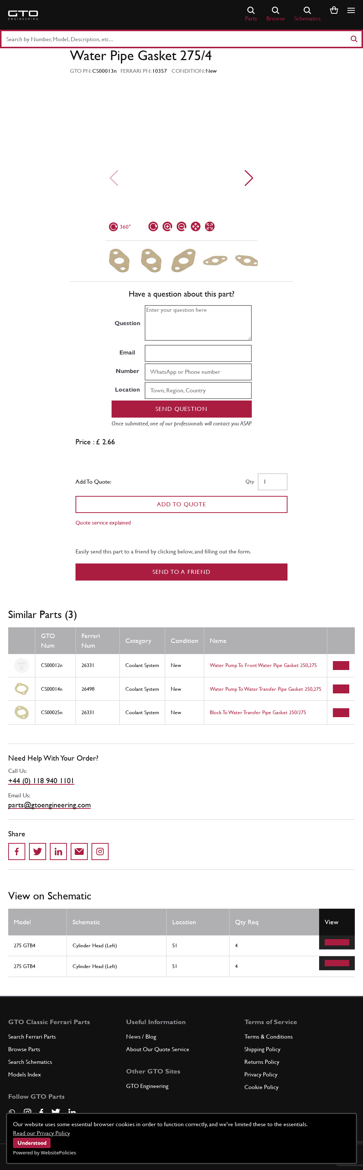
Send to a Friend (181, 571)
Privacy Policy (260, 1074)
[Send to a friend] (79, 851)
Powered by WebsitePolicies (44, 1152)
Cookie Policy (261, 1087)
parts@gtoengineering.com (49, 804)
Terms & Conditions (268, 1036)
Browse (275, 14)
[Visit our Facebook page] (41, 1112)
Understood (31, 1143)
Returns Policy (261, 1061)
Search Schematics (30, 1061)
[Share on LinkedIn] (58, 851)
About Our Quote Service (157, 1049)
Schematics (307, 14)
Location (127, 389)
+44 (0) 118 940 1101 (41, 780)
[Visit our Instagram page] (27, 1112)
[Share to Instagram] (100, 851)
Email (127, 352)
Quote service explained (103, 522)
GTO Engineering (147, 1085)
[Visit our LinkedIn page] (72, 1112)
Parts (251, 14)
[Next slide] (249, 178)
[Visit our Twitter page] (56, 1112)
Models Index (24, 1074)
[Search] (353, 39)
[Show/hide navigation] (351, 10)
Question (127, 323)
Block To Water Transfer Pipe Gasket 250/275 (258, 712)
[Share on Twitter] (37, 851)
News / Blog (141, 1036)
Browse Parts (24, 1049)
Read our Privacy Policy (41, 1133)
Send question (181, 408)
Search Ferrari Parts (32, 1036)
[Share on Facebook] (16, 851)
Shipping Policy (262, 1049)
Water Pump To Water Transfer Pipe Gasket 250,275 (265, 689)
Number (127, 371)
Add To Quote (181, 504)
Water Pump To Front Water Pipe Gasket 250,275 (263, 665)
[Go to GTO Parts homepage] (23, 15)
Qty (249, 481)
